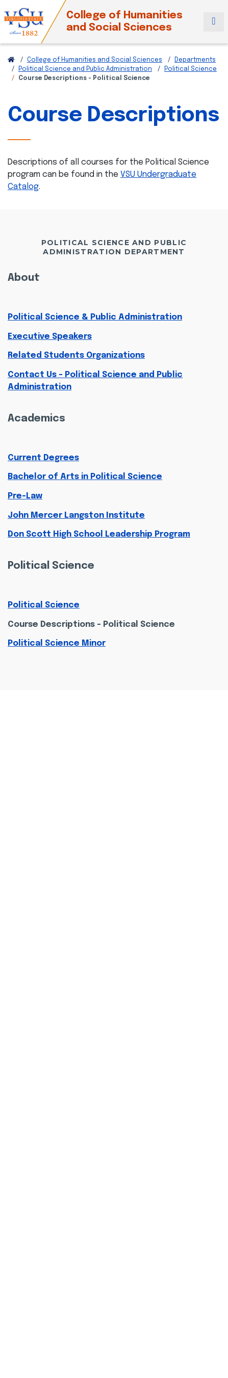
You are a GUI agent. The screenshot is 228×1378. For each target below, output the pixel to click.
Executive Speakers (50, 336)
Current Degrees (43, 458)
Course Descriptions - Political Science (91, 624)
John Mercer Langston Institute (76, 515)
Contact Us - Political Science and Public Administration (95, 380)
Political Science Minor (57, 643)
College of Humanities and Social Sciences (124, 21)
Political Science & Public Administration (95, 317)
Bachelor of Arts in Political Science (85, 476)
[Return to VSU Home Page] (11, 60)
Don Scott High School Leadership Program (99, 534)
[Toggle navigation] (214, 22)
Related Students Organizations (76, 355)
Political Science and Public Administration (85, 69)
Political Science (190, 69)
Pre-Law (25, 496)
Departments (195, 60)
